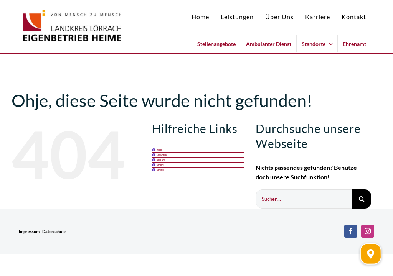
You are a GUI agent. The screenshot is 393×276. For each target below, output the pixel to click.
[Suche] (361, 199)
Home (159, 150)
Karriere (160, 165)
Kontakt (160, 170)
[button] (371, 254)
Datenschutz (54, 231)
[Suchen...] (304, 199)
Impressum (29, 231)
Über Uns (161, 160)
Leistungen (162, 155)
